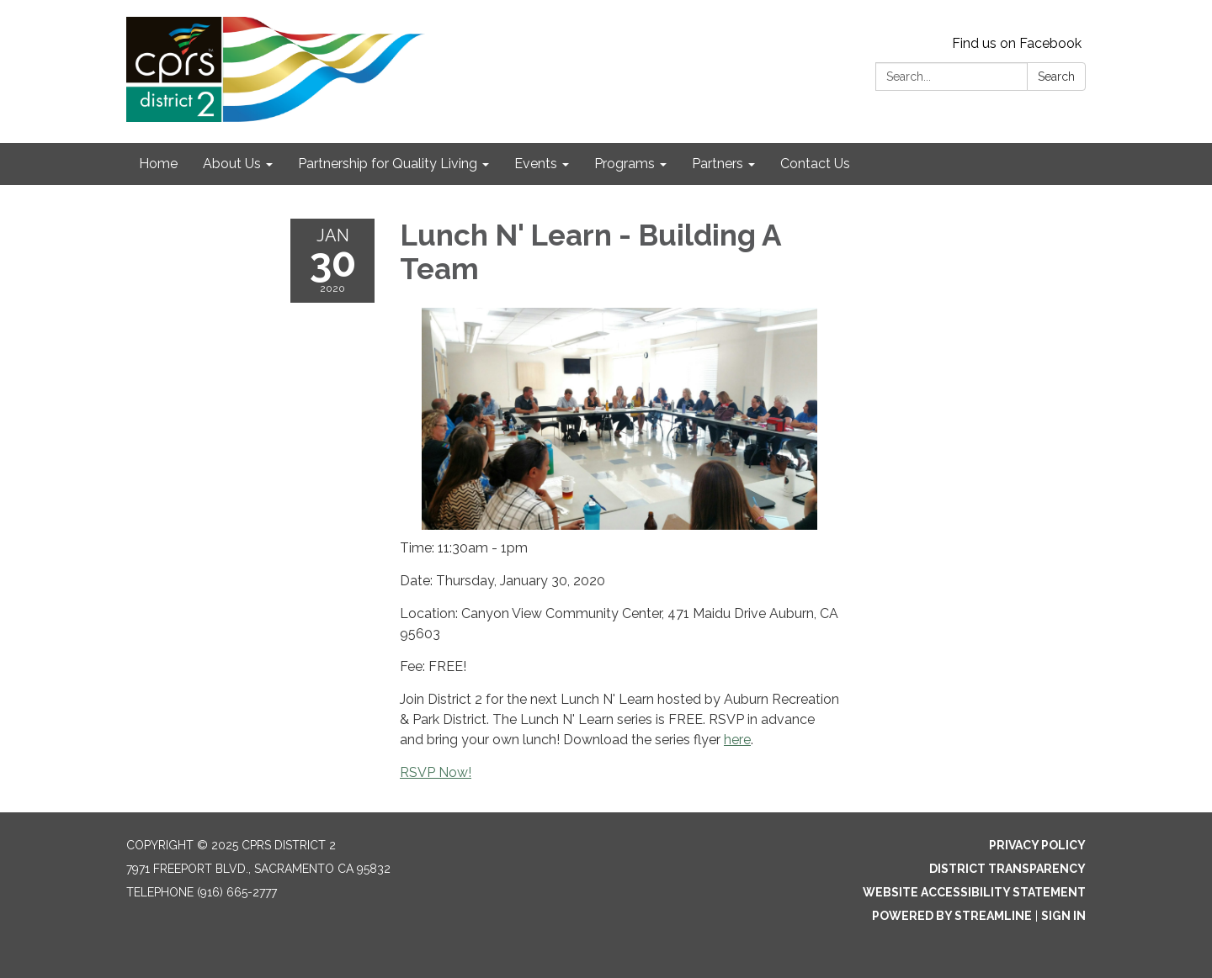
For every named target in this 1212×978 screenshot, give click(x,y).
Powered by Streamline (952, 915)
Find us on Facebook (1017, 43)
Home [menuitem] (158, 164)
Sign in (1063, 915)
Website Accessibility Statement (974, 892)
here (737, 740)
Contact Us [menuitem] (815, 164)
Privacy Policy (1037, 845)
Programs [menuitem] (624, 164)
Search (1056, 76)
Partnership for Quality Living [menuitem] (387, 164)
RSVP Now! (435, 772)
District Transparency (1007, 868)
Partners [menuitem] (717, 164)
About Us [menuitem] (232, 164)
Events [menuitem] (535, 164)
